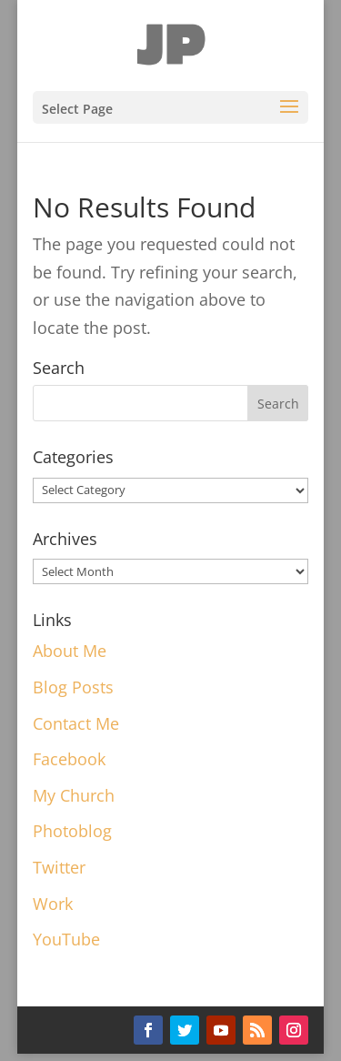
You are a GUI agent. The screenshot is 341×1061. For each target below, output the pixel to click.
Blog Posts (73, 687)
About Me (69, 651)
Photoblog (72, 831)
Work (53, 903)
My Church (74, 795)
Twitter (59, 867)
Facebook (69, 759)
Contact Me (76, 723)
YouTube (66, 939)
